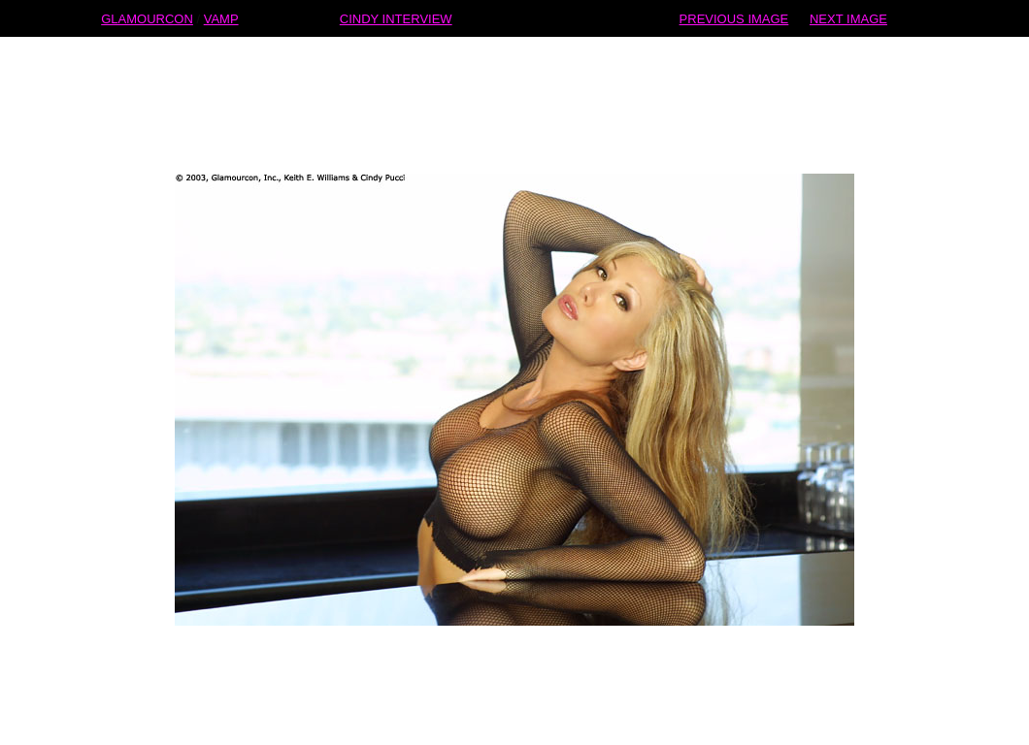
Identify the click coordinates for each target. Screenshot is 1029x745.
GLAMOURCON (147, 18)
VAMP (221, 18)
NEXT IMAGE (848, 18)
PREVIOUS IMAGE (734, 18)
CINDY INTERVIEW (396, 18)
